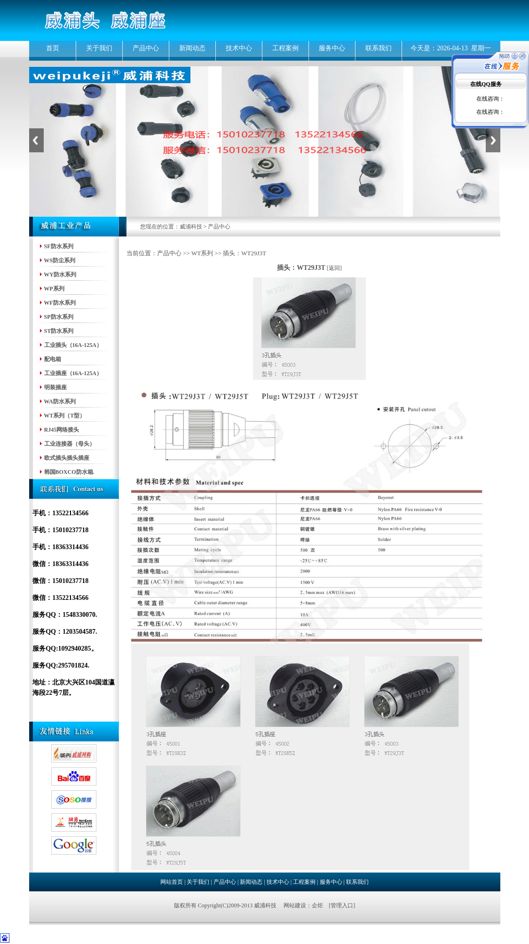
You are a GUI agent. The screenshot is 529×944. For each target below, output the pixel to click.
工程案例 (285, 48)
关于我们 (99, 48)
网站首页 (171, 882)
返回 (334, 268)
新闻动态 (192, 48)
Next (493, 140)
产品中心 (146, 48)
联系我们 (378, 48)
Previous (36, 140)
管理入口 (342, 905)
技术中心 (239, 48)
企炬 (317, 905)
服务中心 (332, 48)
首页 (52, 48)
